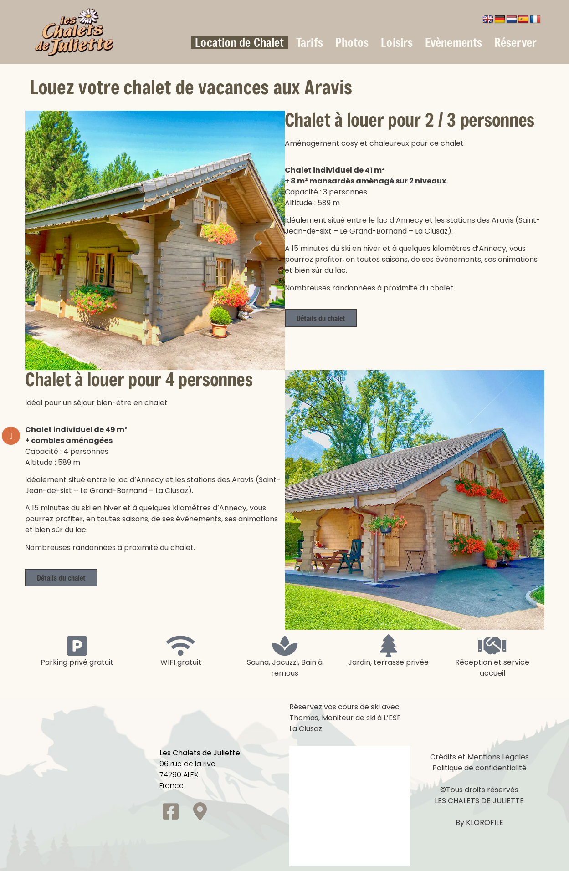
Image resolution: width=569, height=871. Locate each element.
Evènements (453, 42)
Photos (352, 42)
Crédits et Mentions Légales (479, 757)
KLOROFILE (484, 822)
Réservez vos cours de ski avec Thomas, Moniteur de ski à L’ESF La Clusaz (345, 718)
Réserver (515, 42)
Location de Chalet (239, 42)
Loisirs (397, 42)
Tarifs (309, 42)
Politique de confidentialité (479, 768)
